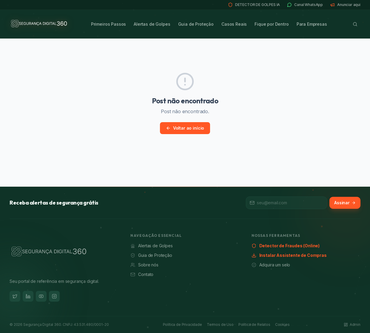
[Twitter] (15, 296)
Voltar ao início (185, 128)
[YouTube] (41, 296)
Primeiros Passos (108, 24)
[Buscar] (355, 24)
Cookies (282, 324)
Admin (352, 324)
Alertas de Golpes (152, 24)
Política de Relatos (254, 324)
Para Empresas (312, 24)
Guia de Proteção (196, 24)
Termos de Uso (220, 324)
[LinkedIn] (28, 296)
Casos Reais (234, 24)
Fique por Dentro (272, 24)
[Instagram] (54, 296)
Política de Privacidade (182, 324)
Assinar (345, 202)
